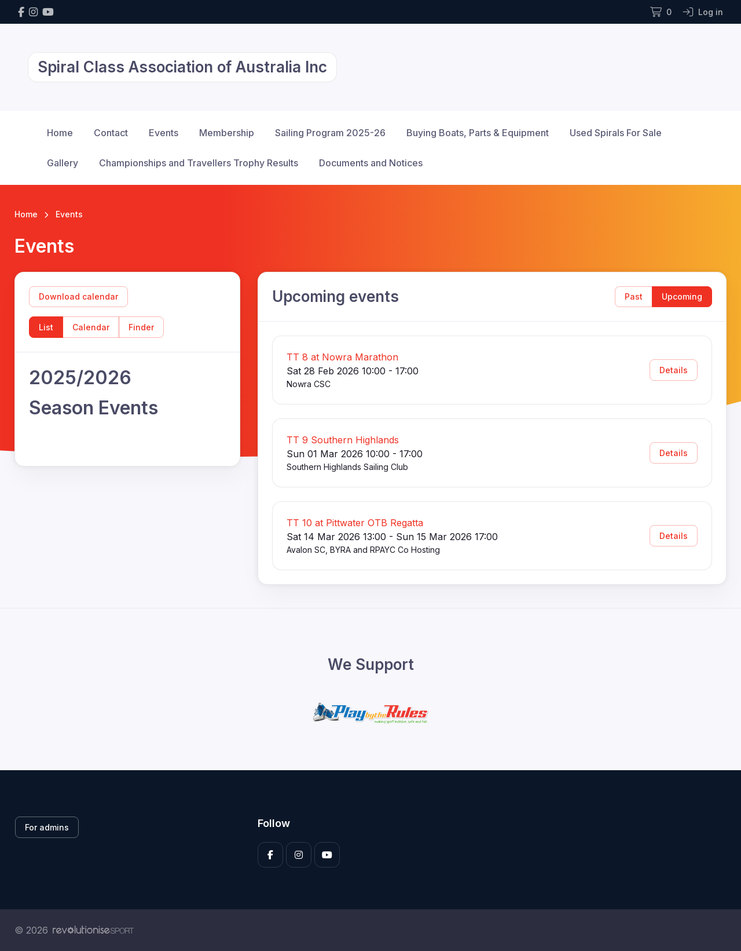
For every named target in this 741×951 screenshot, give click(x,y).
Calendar (90, 327)
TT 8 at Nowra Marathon (342, 357)
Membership (226, 133)
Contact (111, 133)
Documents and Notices (371, 163)
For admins (47, 827)
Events (163, 133)
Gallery (62, 163)
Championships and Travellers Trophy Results (198, 163)
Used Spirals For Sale (616, 133)
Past (634, 296)
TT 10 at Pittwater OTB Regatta (355, 523)
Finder (141, 327)
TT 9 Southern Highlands (343, 440)
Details (673, 370)
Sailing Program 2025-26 (330, 133)
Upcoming (682, 296)
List (46, 327)
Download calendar (78, 296)
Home (60, 133)
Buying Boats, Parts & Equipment (477, 133)
